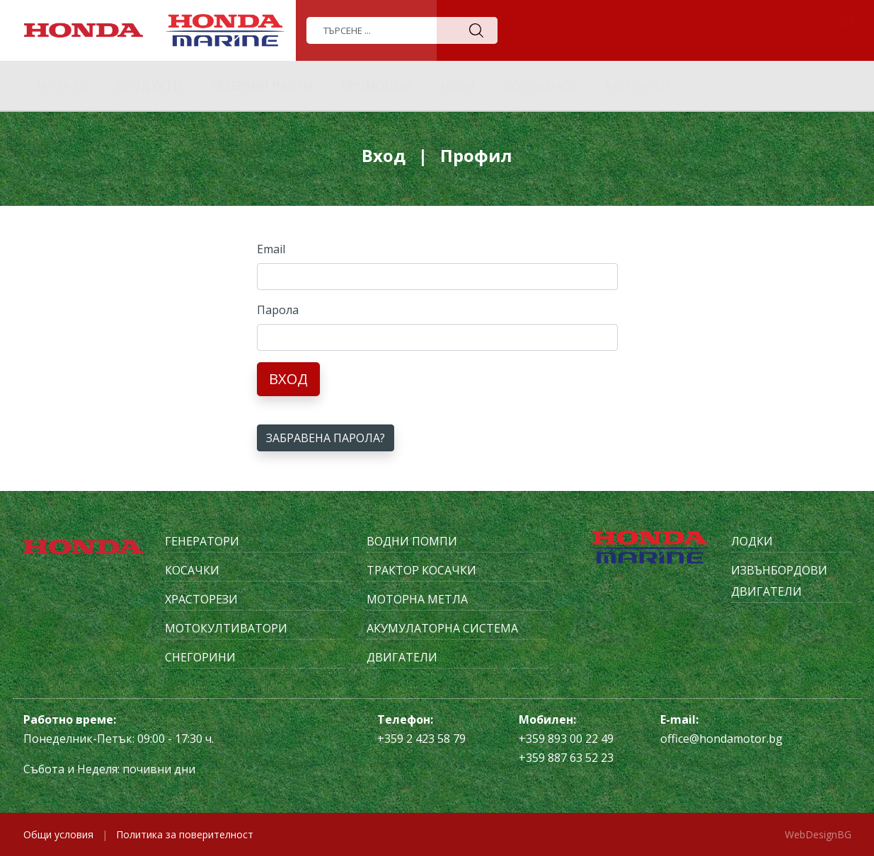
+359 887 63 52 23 (566, 757)
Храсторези (201, 599)
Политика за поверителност (184, 834)
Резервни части (262, 85)
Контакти (638, 85)
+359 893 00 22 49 (566, 738)
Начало (63, 85)
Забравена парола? (325, 438)
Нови (458, 85)
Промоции (377, 85)
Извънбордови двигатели (779, 580)
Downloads (540, 85)
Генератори (202, 541)
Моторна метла (417, 599)
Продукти (150, 85)
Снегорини (200, 657)
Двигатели (402, 657)
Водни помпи (412, 541)
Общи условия (58, 834)
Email (271, 249)
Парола (278, 310)
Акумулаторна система (442, 628)
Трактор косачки (421, 570)
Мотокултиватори (226, 628)
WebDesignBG (818, 834)
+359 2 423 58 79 (421, 738)
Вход (288, 378)
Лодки (752, 541)
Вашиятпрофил (651, 29)
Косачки (192, 570)
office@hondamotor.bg (721, 738)
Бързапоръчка (761, 29)
